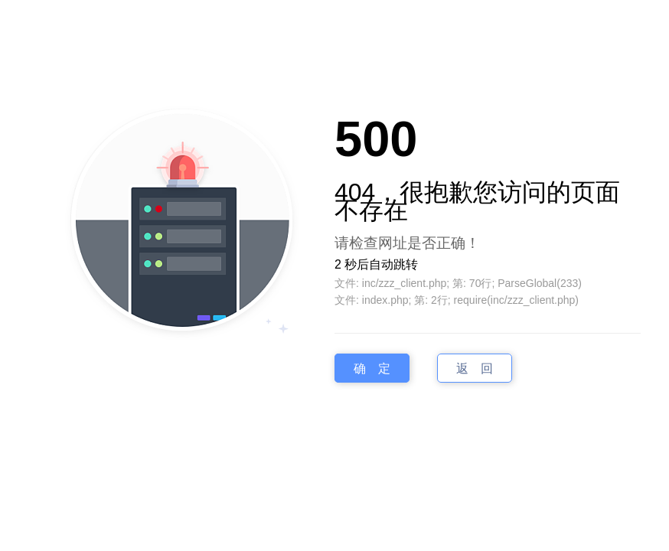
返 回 (474, 367)
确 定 (372, 367)
